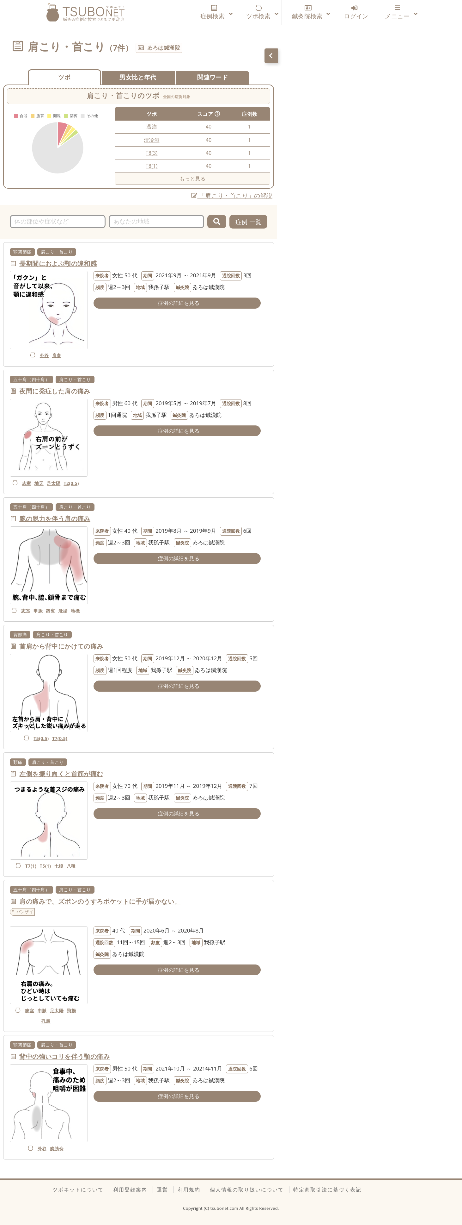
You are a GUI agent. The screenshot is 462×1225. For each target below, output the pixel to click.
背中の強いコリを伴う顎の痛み (64, 1056)
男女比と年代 (137, 77)
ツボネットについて (78, 1189)
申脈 (38, 611)
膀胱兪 (57, 1149)
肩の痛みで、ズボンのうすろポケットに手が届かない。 (99, 901)
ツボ (64, 77)
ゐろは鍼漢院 (163, 47)
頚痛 (17, 762)
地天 (39, 483)
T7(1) (31, 866)
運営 (162, 1189)
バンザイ (24, 911)
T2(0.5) (71, 483)
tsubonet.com (225, 1208)
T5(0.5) (41, 738)
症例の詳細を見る (178, 302)
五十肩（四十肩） (31, 379)
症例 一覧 (248, 221)
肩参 (56, 355)
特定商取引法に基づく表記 (327, 1189)
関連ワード (212, 77)
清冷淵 (151, 139)
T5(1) (45, 866)
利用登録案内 (130, 1189)
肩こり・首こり (57, 252)
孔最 (46, 1021)
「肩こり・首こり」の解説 (232, 195)
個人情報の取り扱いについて (247, 1189)
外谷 (44, 355)
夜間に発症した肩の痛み (54, 391)
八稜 (71, 866)
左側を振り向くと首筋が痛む (61, 774)
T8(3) (151, 152)
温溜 (151, 126)
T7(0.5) (59, 738)
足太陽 (53, 483)
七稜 (59, 866)
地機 (75, 611)
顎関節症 (22, 252)
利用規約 (189, 1189)
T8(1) (151, 165)
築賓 (50, 611)
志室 (26, 483)
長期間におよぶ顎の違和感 (58, 263)
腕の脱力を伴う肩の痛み (54, 518)
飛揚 (62, 611)
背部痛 (20, 634)
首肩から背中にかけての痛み (61, 646)
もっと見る (192, 178)
